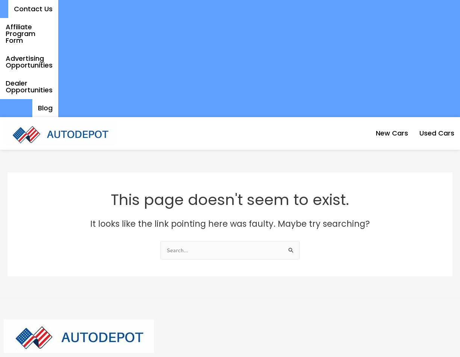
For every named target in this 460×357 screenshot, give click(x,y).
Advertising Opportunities (297, 9)
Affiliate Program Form (203, 9)
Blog (441, 9)
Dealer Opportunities (387, 9)
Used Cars (430, 34)
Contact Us (134, 9)
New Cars (374, 34)
